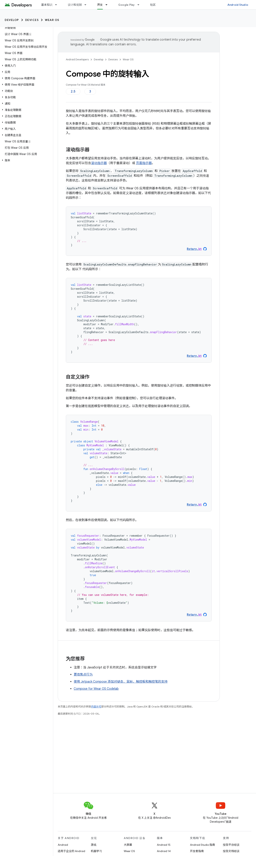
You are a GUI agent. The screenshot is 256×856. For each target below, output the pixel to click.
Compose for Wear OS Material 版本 (85, 84)
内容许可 (96, 706)
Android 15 (163, 845)
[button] (25, 66)
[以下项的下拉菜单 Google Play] (140, 4)
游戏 (93, 845)
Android (63, 845)
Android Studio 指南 (202, 845)
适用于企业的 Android (71, 851)
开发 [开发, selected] (100, 5)
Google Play (126, 5)
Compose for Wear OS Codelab (96, 689)
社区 (153, 5)
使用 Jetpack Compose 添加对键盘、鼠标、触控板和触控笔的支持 (121, 682)
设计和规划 (75, 5)
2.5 (73, 91)
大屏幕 (128, 845)
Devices (32, 20)
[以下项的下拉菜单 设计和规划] (87, 4)
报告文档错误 (231, 851)
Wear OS (52, 20)
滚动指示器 (99, 163)
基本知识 (46, 5)
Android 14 (164, 851)
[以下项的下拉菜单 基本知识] (57, 4)
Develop (12, 20)
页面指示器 (144, 163)
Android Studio (237, 5)
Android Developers (77, 59)
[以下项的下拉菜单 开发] (108, 4)
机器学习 (96, 851)
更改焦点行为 (83, 675)
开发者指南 (197, 851)
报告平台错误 (231, 845)
